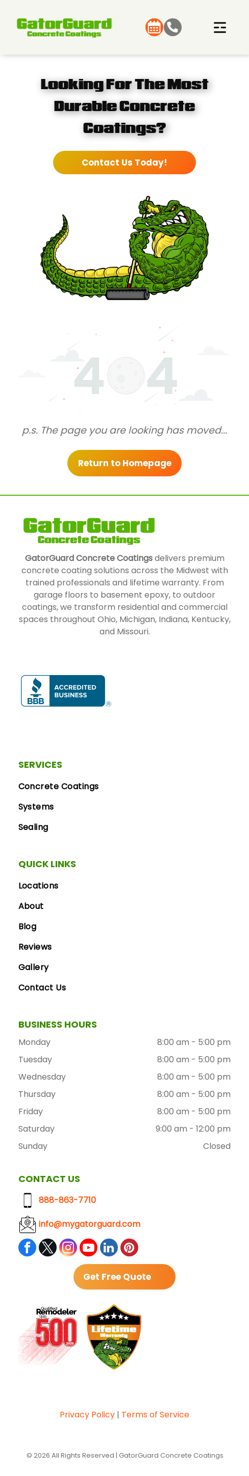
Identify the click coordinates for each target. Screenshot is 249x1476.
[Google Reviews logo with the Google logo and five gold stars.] (159, 691)
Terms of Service (155, 1414)
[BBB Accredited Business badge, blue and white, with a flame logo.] (66, 691)
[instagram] (68, 1249)
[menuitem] (124, 786)
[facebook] (27, 1249)
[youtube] (88, 1249)
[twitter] (48, 1249)
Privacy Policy (87, 1414)
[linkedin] (109, 1249)
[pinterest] (129, 1249)
